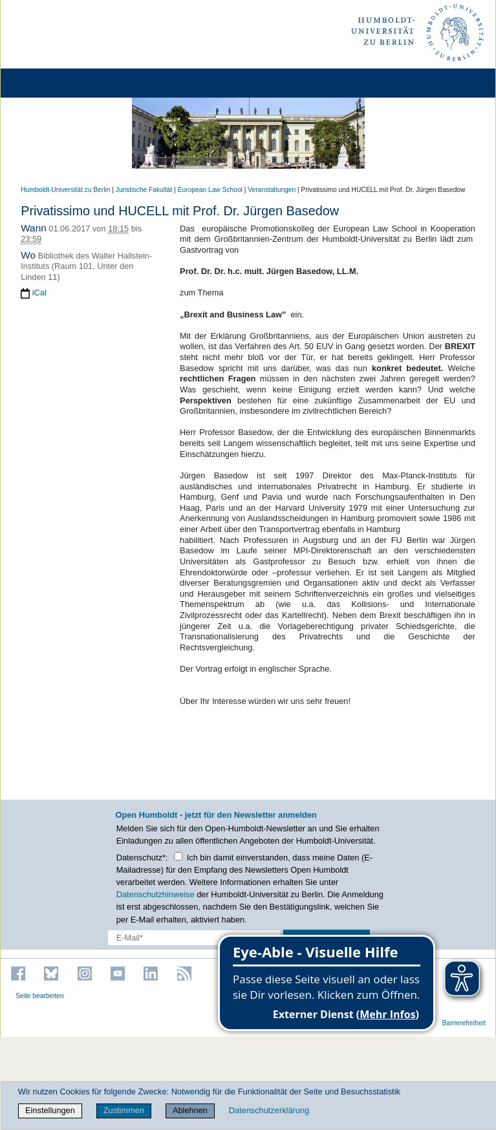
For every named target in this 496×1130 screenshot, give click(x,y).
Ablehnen (190, 1110)
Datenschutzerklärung (269, 1110)
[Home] (46, 83)
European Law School (210, 189)
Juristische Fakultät (144, 189)
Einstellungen (50, 1110)
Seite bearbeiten (40, 995)
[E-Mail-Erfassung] (194, 937)
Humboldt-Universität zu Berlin (65, 189)
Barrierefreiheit (464, 1023)
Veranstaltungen (272, 189)
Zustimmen (123, 1110)
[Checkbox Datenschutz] (178, 856)
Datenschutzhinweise (155, 894)
